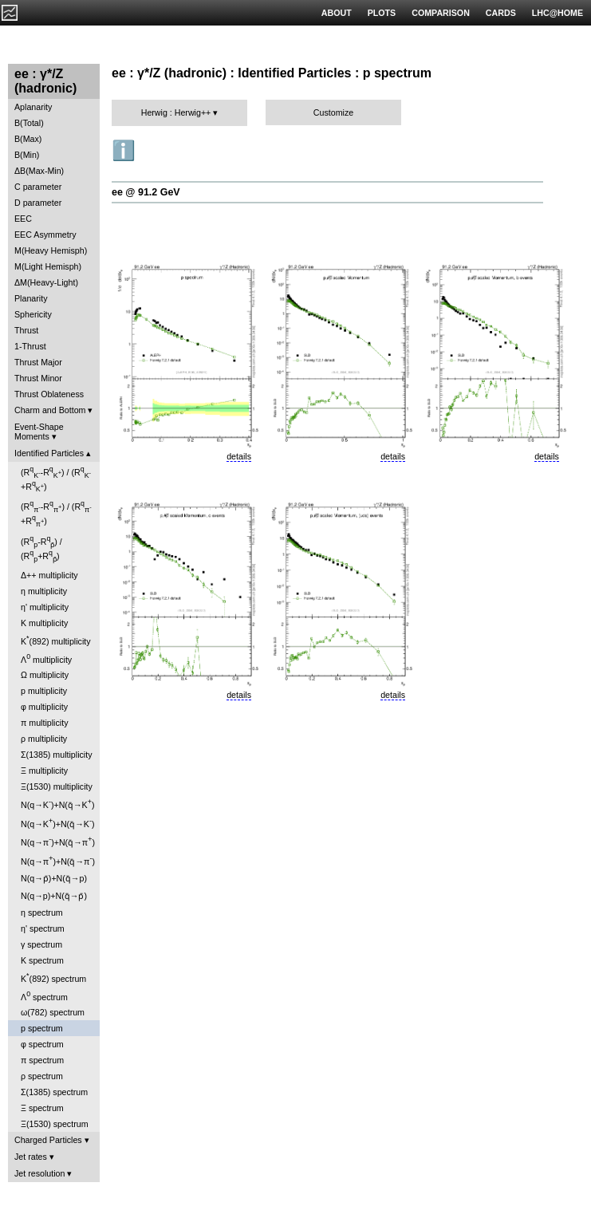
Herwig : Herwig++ (176, 112)
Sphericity (33, 314)
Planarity (30, 298)
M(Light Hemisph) (47, 266)
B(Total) (29, 123)
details (239, 456)
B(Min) (26, 155)
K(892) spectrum (53, 978)
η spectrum (42, 912)
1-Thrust (30, 346)
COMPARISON (441, 13)
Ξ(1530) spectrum (55, 1124)
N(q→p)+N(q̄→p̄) (54, 896)
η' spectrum (43, 928)
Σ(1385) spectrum (54, 1092)
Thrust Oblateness (49, 394)
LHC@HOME (557, 13)
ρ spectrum (42, 1076)
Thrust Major (38, 362)
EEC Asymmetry (45, 234)
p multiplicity (44, 691)
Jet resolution (39, 1173)
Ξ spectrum (42, 1108)
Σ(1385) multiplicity (57, 754)
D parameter (37, 202)
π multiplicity (44, 722)
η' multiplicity (45, 607)
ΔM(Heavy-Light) (46, 282)
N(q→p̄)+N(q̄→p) (54, 878)
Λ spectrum (44, 996)
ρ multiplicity (44, 738)
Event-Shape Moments (39, 431)
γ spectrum (41, 944)
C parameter (37, 186)
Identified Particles (49, 453)
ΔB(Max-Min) (39, 170)
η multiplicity (44, 591)
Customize (333, 112)
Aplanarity (33, 107)
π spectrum (42, 1060)
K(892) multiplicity (56, 640)
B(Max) (27, 139)
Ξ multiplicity (44, 770)
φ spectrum (42, 1044)
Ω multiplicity (45, 675)
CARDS (501, 13)
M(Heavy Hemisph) (50, 250)
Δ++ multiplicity (49, 575)
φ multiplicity (44, 707)
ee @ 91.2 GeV (146, 192)
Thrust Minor (38, 378)
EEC (23, 218)
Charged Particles (48, 1140)
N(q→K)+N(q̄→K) (57, 804)
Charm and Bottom (49, 410)
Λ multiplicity (46, 658)
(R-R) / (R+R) (56, 479)
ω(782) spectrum (53, 1012)
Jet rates (30, 1156)
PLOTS (382, 13)
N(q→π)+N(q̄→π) (58, 841)
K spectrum (42, 960)
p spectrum (42, 1028)
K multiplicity (44, 623)
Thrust (26, 330)
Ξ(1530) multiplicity (57, 786)
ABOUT (336, 13)
